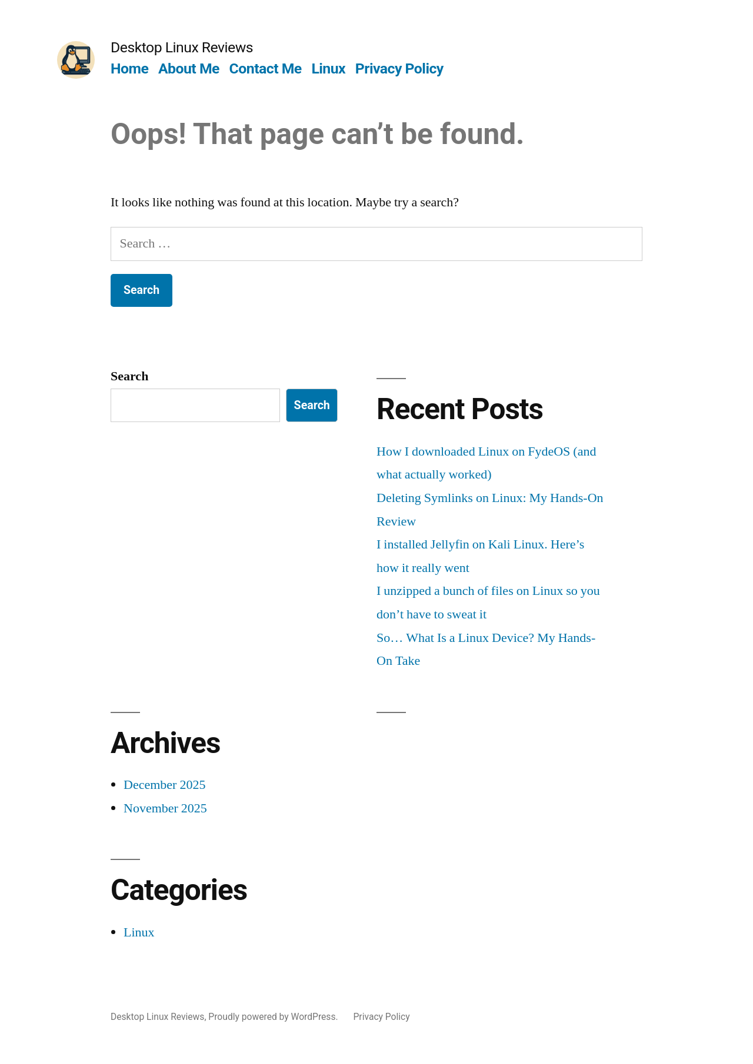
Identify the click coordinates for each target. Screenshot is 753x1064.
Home (129, 68)
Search (129, 376)
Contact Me (265, 68)
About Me (188, 68)
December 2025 (164, 785)
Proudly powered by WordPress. (274, 1016)
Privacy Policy (399, 68)
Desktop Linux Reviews (182, 47)
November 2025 (165, 808)
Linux (328, 68)
